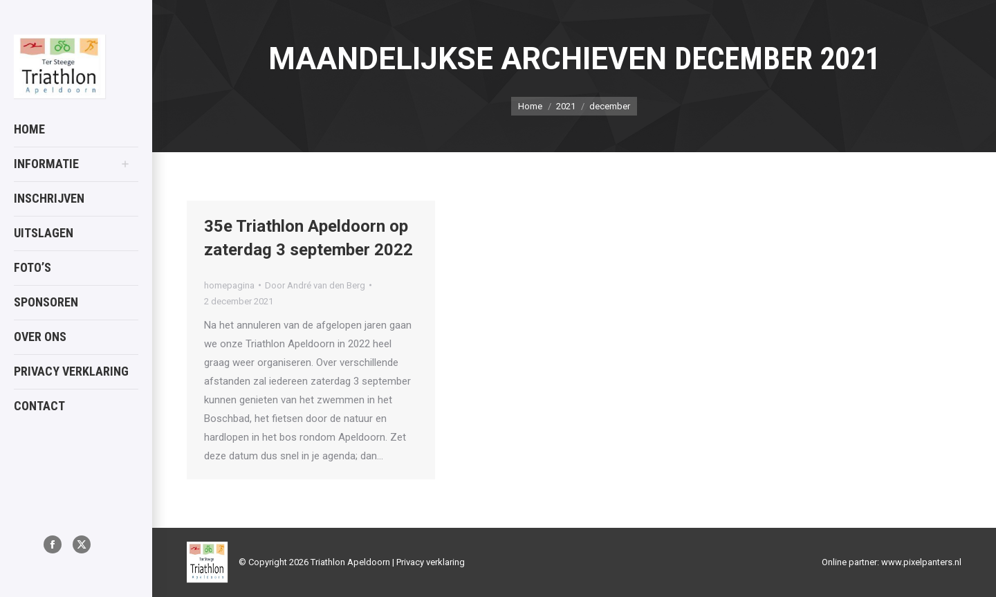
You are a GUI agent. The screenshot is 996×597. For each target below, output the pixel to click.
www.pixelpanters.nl (921, 562)
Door (315, 285)
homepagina (229, 285)
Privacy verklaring (430, 562)
